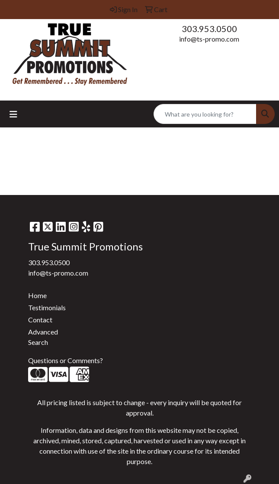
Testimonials (47, 307)
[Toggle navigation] (13, 114)
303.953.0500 (209, 28)
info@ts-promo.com (209, 39)
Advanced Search (43, 337)
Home (37, 295)
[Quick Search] (205, 114)
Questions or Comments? (65, 360)
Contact (40, 319)
